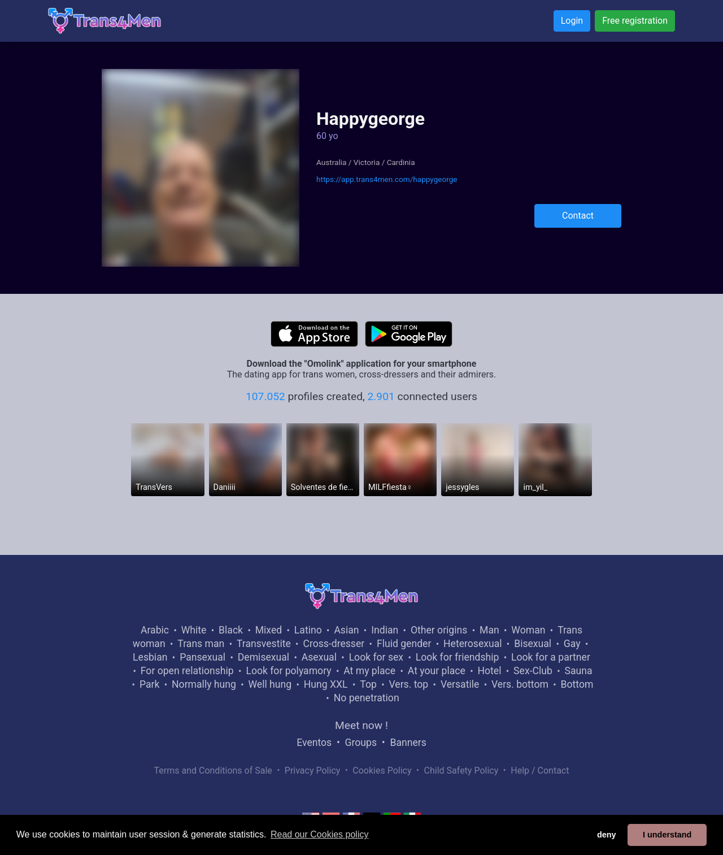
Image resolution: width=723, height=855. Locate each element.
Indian (384, 630)
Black (231, 630)
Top (368, 684)
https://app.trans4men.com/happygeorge (387, 179)
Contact (578, 215)
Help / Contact (540, 770)
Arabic (155, 630)
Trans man (200, 643)
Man (489, 630)
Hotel (489, 670)
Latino (308, 630)
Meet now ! (361, 725)
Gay (572, 643)
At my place (369, 670)
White (194, 630)
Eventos (314, 742)
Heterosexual (472, 643)
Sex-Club (532, 670)
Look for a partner (550, 657)
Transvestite (264, 643)
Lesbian (150, 657)
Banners (408, 742)
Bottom (577, 684)
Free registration (635, 20)
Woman (528, 630)
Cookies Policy (381, 770)
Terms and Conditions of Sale (213, 770)
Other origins (439, 630)
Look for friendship (457, 657)
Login (572, 20)
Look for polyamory (288, 670)
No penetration (366, 698)
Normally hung (204, 684)
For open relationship (187, 670)
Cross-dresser (333, 643)
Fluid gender (404, 643)
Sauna (578, 670)
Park (149, 684)
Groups (361, 742)
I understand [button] (667, 834)
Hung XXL (326, 684)
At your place (436, 670)
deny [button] (606, 834)
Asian (346, 630)
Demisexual (263, 657)
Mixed (268, 630)
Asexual (319, 657)
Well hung (270, 684)
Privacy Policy (313, 770)
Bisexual (532, 643)
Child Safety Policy (461, 770)
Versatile (460, 684)
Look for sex (376, 657)
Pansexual (202, 657)
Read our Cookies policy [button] (319, 834)
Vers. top (408, 684)
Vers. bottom (519, 684)
